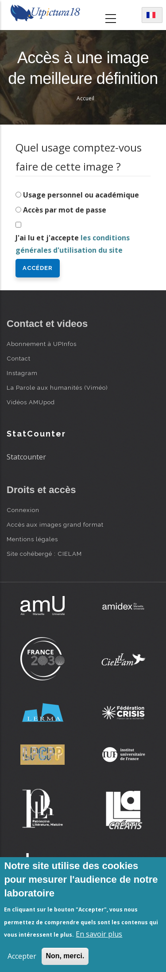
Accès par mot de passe (64, 210)
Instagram (22, 372)
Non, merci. (65, 956)
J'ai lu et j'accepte (72, 244)
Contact (19, 358)
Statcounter (26, 457)
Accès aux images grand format (55, 524)
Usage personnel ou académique (81, 195)
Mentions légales (32, 539)
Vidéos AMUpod (31, 402)
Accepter (22, 956)
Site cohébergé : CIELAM (44, 553)
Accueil (85, 98)
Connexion (23, 509)
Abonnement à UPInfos (42, 343)
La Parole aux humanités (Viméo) (57, 387)
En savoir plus (99, 934)
